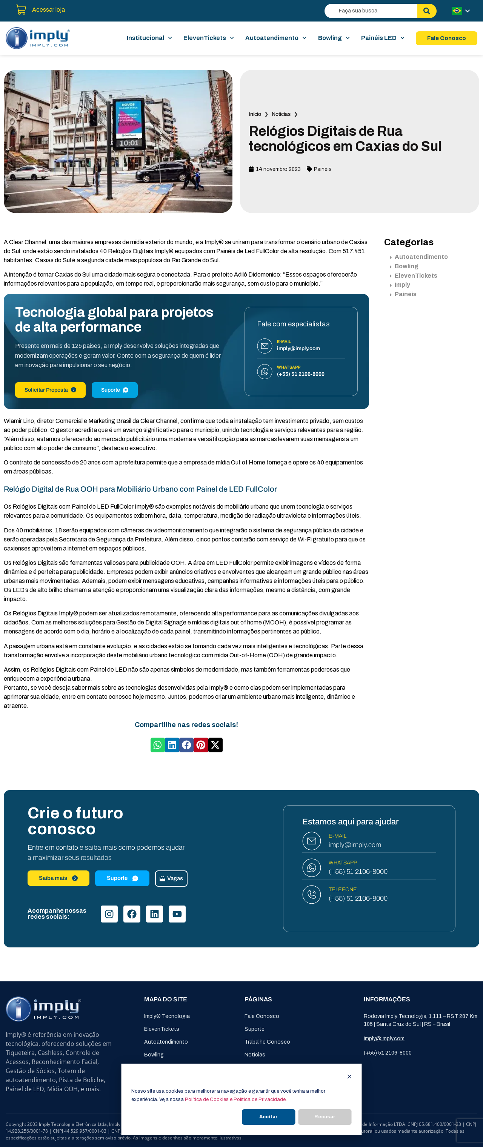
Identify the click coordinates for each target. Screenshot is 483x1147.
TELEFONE (343, 889)
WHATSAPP (343, 863)
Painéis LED (383, 38)
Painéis (323, 169)
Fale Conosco (262, 1016)
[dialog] (242, 1099)
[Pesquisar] (427, 11)
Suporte (114, 390)
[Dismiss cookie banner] (349, 1077)
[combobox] (371, 11)
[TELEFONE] (311, 894)
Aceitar (268, 1116)
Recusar (324, 1116)
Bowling (334, 38)
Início (255, 114)
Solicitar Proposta (50, 390)
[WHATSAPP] (311, 867)
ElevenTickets (208, 38)
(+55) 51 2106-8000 (358, 871)
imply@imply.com (355, 845)
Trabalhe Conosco (267, 1042)
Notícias (281, 114)
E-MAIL (337, 836)
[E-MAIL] (311, 841)
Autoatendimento (275, 38)
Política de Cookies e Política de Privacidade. (236, 1099)
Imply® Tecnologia (167, 1016)
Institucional (149, 38)
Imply (400, 284)
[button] (158, 745)
